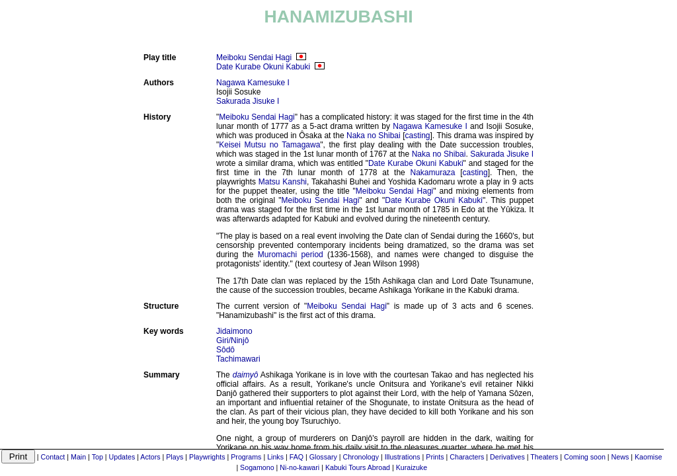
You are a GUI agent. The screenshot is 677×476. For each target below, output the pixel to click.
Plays (174, 457)
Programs (246, 457)
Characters (467, 457)
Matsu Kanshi (283, 181)
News (620, 457)
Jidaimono (234, 331)
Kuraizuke (411, 467)
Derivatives (507, 457)
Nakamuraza (432, 172)
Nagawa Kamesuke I (253, 82)
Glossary (323, 457)
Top (97, 457)
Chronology (361, 457)
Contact (53, 457)
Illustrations (402, 457)
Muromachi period (290, 254)
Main (78, 457)
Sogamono (257, 467)
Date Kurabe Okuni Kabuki (263, 66)
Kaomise (648, 457)
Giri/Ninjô (232, 340)
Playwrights (207, 457)
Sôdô (225, 349)
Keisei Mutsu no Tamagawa (269, 144)
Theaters (544, 457)
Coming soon (585, 457)
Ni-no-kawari (299, 467)
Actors (150, 457)
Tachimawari (238, 359)
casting (417, 135)
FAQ (296, 457)
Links (275, 457)
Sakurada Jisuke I (247, 101)
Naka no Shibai (373, 135)
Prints (435, 457)
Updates (122, 457)
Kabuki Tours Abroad (357, 467)
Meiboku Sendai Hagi (254, 57)
